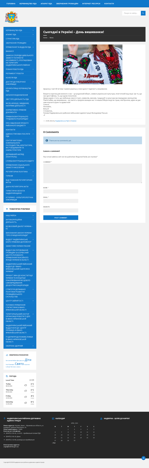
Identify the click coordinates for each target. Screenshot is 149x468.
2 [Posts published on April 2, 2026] (74, 429)
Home (45, 38)
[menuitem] (11, 3)
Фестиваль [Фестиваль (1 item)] (13, 367)
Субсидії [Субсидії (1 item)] (8, 367)
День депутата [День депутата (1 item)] (20, 360)
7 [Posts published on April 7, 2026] (61, 432)
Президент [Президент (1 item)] (12, 364)
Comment (47, 162)
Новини (73, 121)
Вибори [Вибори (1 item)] (14, 360)
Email (46, 197)
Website (46, 207)
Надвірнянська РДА (62, 121)
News (52, 38)
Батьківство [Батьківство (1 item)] (9, 360)
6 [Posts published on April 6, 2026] (55, 432)
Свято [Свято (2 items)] (19, 364)
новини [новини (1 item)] (18, 367)
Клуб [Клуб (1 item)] (7, 364)
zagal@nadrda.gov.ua (11, 447)
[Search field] (134, 13)
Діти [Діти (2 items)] (28, 360)
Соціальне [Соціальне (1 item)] (27, 364)
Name (46, 188)
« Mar (54, 443)
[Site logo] (11, 22)
